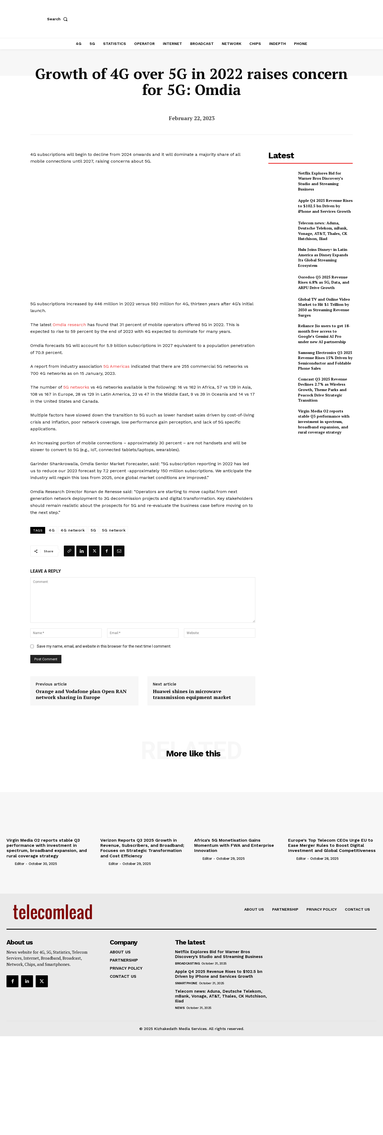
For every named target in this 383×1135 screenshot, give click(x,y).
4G (52, 530)
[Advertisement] (310, 477)
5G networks (76, 387)
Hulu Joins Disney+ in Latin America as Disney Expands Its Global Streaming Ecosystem (323, 257)
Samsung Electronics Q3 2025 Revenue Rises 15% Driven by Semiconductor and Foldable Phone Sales (325, 360)
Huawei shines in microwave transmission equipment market (192, 694)
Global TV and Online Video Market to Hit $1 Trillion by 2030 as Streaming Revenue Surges (324, 307)
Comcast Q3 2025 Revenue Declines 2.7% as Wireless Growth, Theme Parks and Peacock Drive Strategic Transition (322, 389)
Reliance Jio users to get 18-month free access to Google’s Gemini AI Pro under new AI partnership (324, 333)
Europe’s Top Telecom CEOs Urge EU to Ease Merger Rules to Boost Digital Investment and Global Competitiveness (332, 845)
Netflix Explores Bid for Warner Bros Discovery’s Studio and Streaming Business (320, 181)
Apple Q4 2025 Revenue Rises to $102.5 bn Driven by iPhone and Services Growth (325, 206)
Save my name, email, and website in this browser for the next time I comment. (104, 646)
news (179, 1008)
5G (93, 530)
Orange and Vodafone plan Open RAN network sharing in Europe (81, 694)
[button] (58, 19)
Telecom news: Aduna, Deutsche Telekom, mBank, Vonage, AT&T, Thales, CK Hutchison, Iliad (323, 230)
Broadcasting (187, 963)
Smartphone (186, 983)
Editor (19, 864)
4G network (73, 530)
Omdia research (69, 324)
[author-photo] (10, 864)
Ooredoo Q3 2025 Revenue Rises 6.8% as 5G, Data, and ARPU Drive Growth (323, 282)
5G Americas (116, 366)
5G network (114, 530)
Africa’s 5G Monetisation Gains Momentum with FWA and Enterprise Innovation (234, 845)
